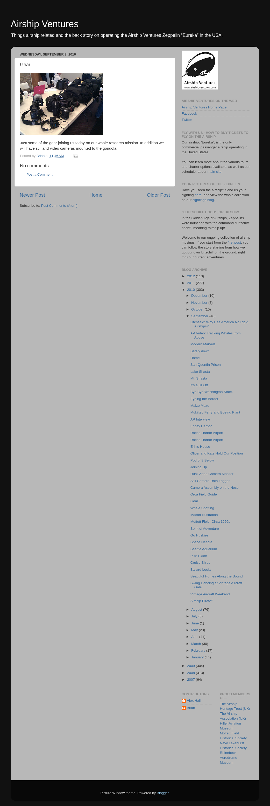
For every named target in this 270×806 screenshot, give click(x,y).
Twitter (187, 120)
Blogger (163, 793)
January (198, 657)
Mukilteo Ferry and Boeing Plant (215, 412)
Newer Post (32, 195)
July (194, 616)
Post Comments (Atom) (59, 206)
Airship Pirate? (201, 601)
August (197, 609)
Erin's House (200, 447)
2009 (191, 666)
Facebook (189, 113)
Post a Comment (39, 174)
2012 (191, 276)
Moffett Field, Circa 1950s (210, 521)
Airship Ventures (45, 24)
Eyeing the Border (204, 399)
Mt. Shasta (198, 378)
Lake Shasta (200, 372)
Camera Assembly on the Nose (214, 488)
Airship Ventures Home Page (204, 107)
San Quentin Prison (205, 365)
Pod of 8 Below (202, 460)
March (196, 644)
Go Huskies (199, 535)
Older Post (158, 195)
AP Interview (200, 419)
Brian (191, 708)
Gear (194, 501)
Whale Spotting (202, 508)
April (195, 637)
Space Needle (201, 542)
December (199, 296)
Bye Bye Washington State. (211, 392)
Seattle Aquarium (203, 549)
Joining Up (198, 467)
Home (95, 195)
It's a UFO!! (199, 385)
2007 (191, 679)
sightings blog (203, 200)
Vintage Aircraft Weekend (210, 594)
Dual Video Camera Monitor (211, 474)
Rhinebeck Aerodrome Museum (228, 757)
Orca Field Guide (203, 494)
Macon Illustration (204, 515)
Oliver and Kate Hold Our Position (216, 453)
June (195, 623)
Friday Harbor (201, 426)
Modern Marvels (203, 344)
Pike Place (198, 556)
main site (215, 172)
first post (234, 242)
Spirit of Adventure (204, 529)
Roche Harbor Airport (206, 433)
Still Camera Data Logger (210, 481)
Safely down (200, 351)
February (198, 650)
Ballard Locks (200, 569)
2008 (191, 673)
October (198, 309)
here (198, 195)
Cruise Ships (200, 562)
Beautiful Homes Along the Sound (216, 576)
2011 (191, 283)
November (199, 303)
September (200, 316)
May (195, 630)
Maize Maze (199, 406)
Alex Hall (194, 700)
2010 (191, 290)
